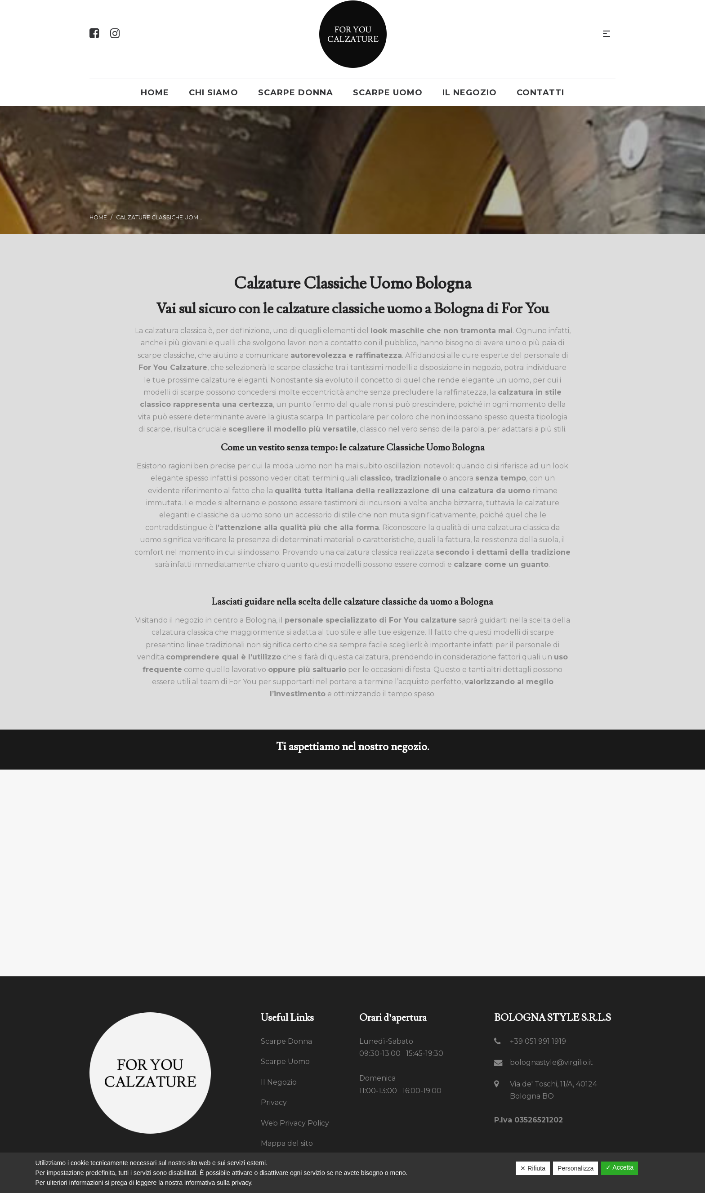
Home (98, 217)
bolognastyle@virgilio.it (551, 1062)
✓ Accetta (620, 1167)
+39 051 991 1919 (538, 1041)
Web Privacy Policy (295, 1123)
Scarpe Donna (286, 1041)
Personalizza (575, 1168)
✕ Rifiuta (532, 1168)
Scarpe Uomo (285, 1061)
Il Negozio (279, 1082)
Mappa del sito (287, 1143)
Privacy (274, 1102)
